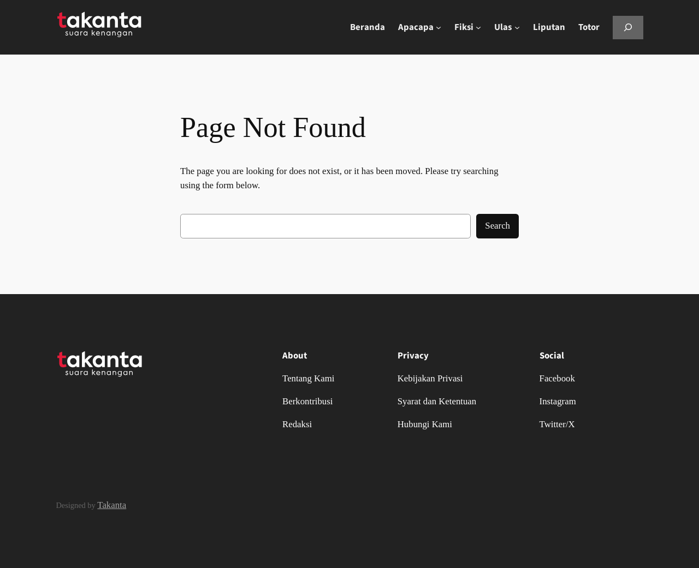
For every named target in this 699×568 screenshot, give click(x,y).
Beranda (367, 27)
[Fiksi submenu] (478, 27)
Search (497, 225)
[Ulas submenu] (517, 27)
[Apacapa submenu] (438, 27)
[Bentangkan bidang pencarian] (628, 27)
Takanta (111, 505)
